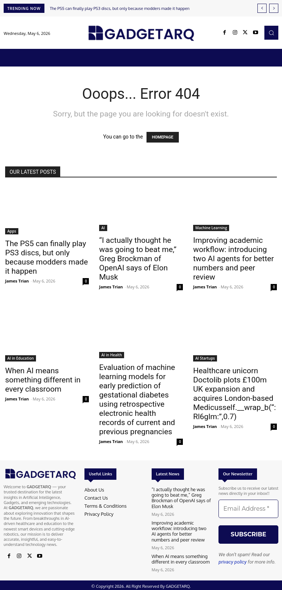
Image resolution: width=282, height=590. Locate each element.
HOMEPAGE (162, 137)
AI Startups (205, 358)
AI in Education (20, 358)
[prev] (262, 8)
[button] (271, 33)
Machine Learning (211, 227)
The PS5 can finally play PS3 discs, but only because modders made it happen (119, 8)
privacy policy (232, 562)
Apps (11, 231)
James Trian (17, 281)
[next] (273, 8)
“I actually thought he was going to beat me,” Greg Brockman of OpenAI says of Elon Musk (137, 258)
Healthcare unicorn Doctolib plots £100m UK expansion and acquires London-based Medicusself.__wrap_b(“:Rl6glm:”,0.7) (234, 393)
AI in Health (111, 354)
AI (103, 227)
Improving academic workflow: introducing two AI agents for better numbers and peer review (233, 258)
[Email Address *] (248, 509)
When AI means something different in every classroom (42, 379)
